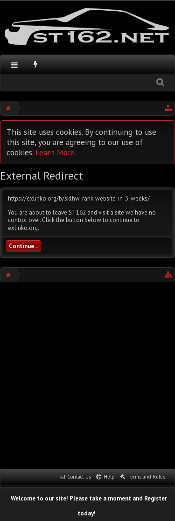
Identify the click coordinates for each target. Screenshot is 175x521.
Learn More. (55, 152)
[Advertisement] (87, 374)
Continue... (23, 246)
